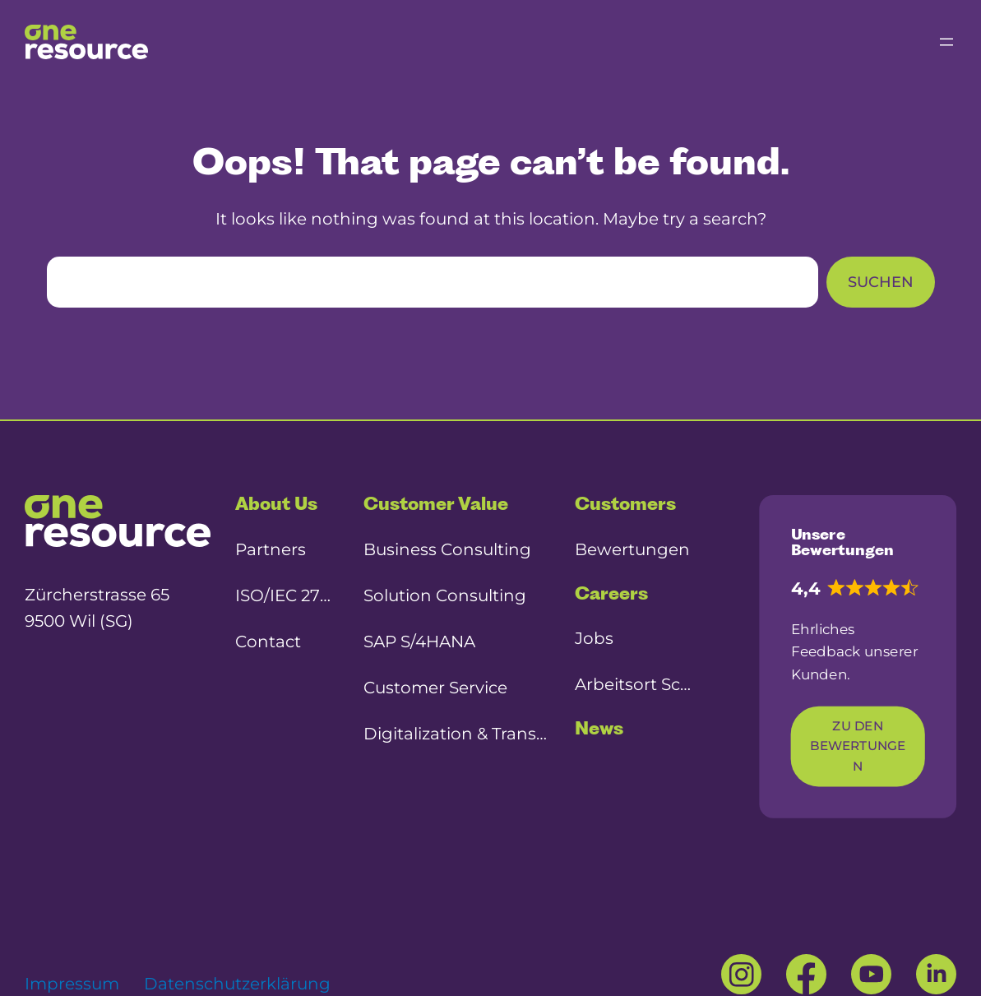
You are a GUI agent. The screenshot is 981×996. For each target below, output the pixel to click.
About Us (276, 503)
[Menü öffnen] (946, 42)
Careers (611, 593)
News (599, 728)
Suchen (881, 282)
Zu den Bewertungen (857, 747)
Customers (625, 503)
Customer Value (435, 503)
